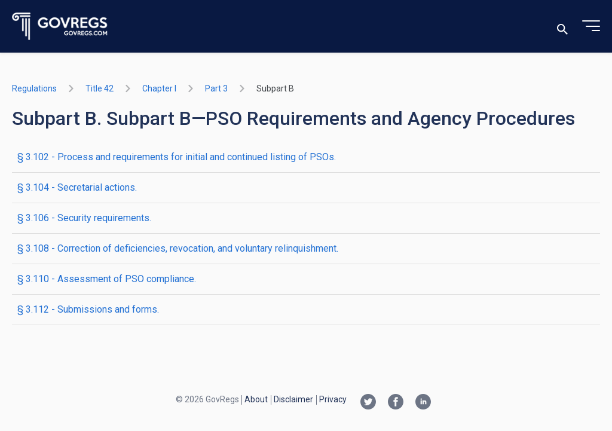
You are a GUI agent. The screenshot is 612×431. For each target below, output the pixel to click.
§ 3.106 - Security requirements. (84, 218)
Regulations (34, 88)
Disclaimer (293, 399)
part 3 (216, 88)
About (256, 399)
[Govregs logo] (60, 27)
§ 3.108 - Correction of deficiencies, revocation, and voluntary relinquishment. (177, 248)
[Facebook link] (395, 403)
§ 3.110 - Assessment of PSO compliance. (106, 279)
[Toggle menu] (591, 26)
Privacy (333, 399)
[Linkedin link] (423, 403)
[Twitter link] (368, 403)
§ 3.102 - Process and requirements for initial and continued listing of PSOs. (176, 157)
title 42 (99, 88)
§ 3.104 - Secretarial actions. (77, 187)
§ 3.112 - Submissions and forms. (88, 309)
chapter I (159, 88)
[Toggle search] (562, 27)
